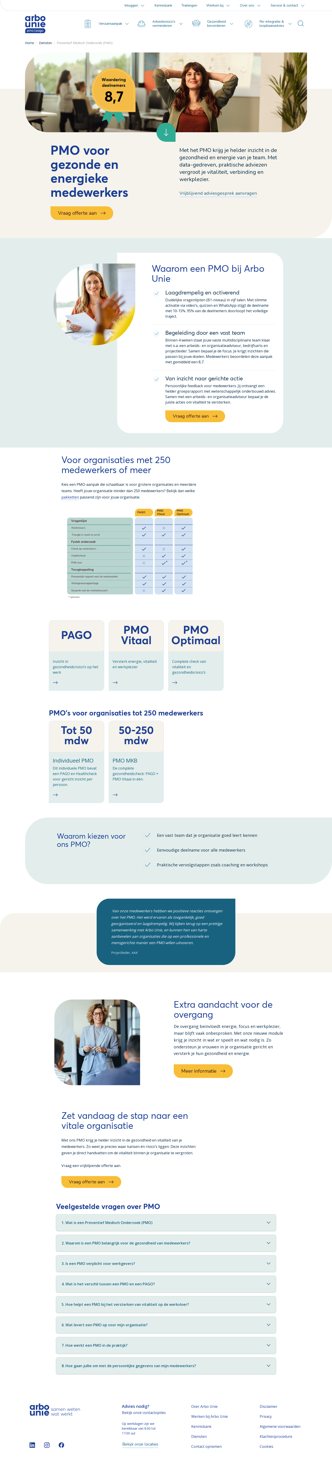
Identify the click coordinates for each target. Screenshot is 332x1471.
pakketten (70, 497)
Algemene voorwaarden (280, 1429)
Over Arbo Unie (204, 1409)
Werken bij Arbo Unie (209, 1419)
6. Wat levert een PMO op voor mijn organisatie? (166, 1328)
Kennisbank (163, 5)
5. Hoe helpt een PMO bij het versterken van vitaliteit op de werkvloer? (166, 1307)
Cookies (266, 1449)
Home (29, 43)
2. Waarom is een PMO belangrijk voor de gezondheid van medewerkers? (166, 1246)
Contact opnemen (206, 1449)
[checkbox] (76, 656)
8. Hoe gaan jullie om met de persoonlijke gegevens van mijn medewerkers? (166, 1368)
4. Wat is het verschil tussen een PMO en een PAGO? (166, 1287)
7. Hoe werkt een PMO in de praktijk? (166, 1348)
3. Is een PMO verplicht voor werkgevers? (166, 1266)
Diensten (45, 43)
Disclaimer (268, 1409)
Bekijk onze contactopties (144, 1415)
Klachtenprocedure (276, 1439)
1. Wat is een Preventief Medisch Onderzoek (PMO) (166, 1225)
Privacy (266, 1419)
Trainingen (189, 5)
